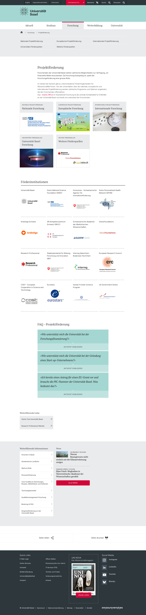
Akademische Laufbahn (30, 461)
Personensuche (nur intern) (55, 563)
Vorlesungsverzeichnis (54, 576)
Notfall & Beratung (26, 572)
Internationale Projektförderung (106, 41)
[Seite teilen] (46, 538)
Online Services (25, 563)
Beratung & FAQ (27, 504)
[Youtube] (109, 575)
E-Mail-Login (24, 559)
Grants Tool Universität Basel (32, 419)
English (27, 2)
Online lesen (83, 595)
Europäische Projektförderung (69, 41)
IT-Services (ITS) (51, 567)
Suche (103, 3)
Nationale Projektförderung (32, 41)
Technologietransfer (28, 491)
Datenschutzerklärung (56, 608)
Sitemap (69, 608)
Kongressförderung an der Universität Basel (31, 512)
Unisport (23, 580)
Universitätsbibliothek (27, 576)
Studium (51, 25)
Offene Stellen (51, 559)
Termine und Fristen (53, 572)
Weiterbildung (94, 25)
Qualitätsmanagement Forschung (33, 497)
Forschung (72, 25)
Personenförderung (28, 475)
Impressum (41, 608)
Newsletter (79, 608)
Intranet (48, 580)
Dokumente (56, 2)
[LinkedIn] (109, 567)
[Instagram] (109, 560)
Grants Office (47, 95)
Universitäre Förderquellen (31, 47)
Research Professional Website (32, 426)
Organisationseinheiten (41, 2)
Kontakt (89, 608)
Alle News (73, 483)
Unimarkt (23, 567)
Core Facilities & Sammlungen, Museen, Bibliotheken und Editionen (34, 483)
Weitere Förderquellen (66, 47)
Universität (117, 25)
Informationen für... (74, 2)
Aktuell (29, 25)
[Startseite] (21, 32)
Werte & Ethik (26, 468)
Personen (116, 3)
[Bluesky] (108, 582)
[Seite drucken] (99, 538)
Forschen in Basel (27, 455)
